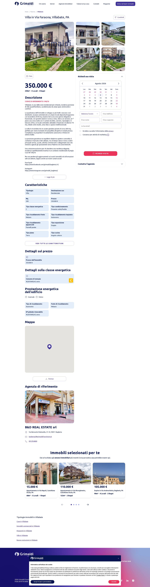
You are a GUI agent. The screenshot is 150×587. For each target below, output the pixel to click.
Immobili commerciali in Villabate (28, 526)
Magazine (106, 4)
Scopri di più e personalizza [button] (42, 581)
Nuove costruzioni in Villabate (27, 540)
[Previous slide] (27, 473)
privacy (110, 131)
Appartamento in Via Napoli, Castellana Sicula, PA (40, 491)
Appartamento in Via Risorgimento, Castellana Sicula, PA (73, 491)
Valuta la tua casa (83, 4)
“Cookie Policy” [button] (100, 575)
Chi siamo (42, 4)
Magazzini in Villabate (24, 531)
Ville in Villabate (22, 535)
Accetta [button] (113, 581)
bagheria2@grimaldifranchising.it (40, 436)
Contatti (96, 4)
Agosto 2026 (100, 83)
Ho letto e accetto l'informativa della (98, 131)
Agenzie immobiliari (65, 4)
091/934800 (33, 441)
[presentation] (94, 141)
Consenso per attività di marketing (96, 135)
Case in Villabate (22, 521)
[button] (71, 504)
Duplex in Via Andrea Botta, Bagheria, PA (108, 490)
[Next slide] (54, 473)
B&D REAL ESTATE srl (41, 427)
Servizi (52, 4)
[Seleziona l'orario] (90, 113)
